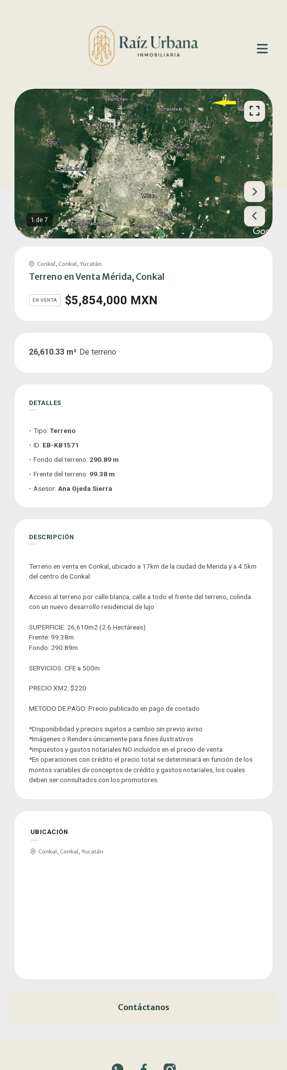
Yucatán (91, 263)
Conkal (46, 263)
